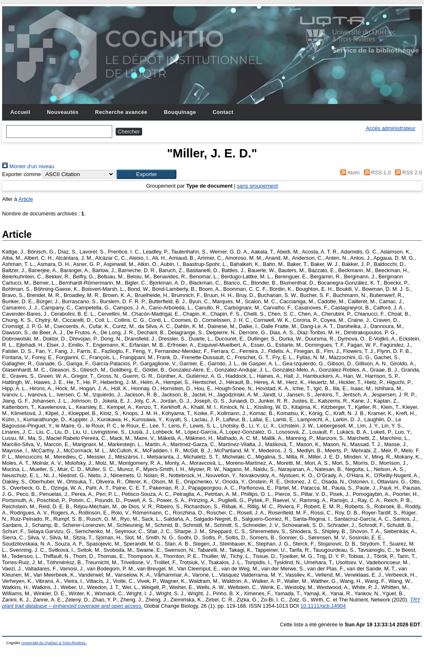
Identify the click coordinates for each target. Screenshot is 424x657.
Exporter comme (21, 174)
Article (25, 199)
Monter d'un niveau (28, 166)
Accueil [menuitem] (20, 112)
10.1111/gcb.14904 (323, 606)
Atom (349, 172)
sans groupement (257, 186)
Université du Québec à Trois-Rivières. (54, 643)
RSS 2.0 (407, 172)
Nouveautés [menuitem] (62, 112)
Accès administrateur (390, 128)
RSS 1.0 (376, 172)
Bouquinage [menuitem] (180, 112)
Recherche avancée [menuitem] (121, 112)
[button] (146, 174)
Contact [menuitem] (222, 112)
